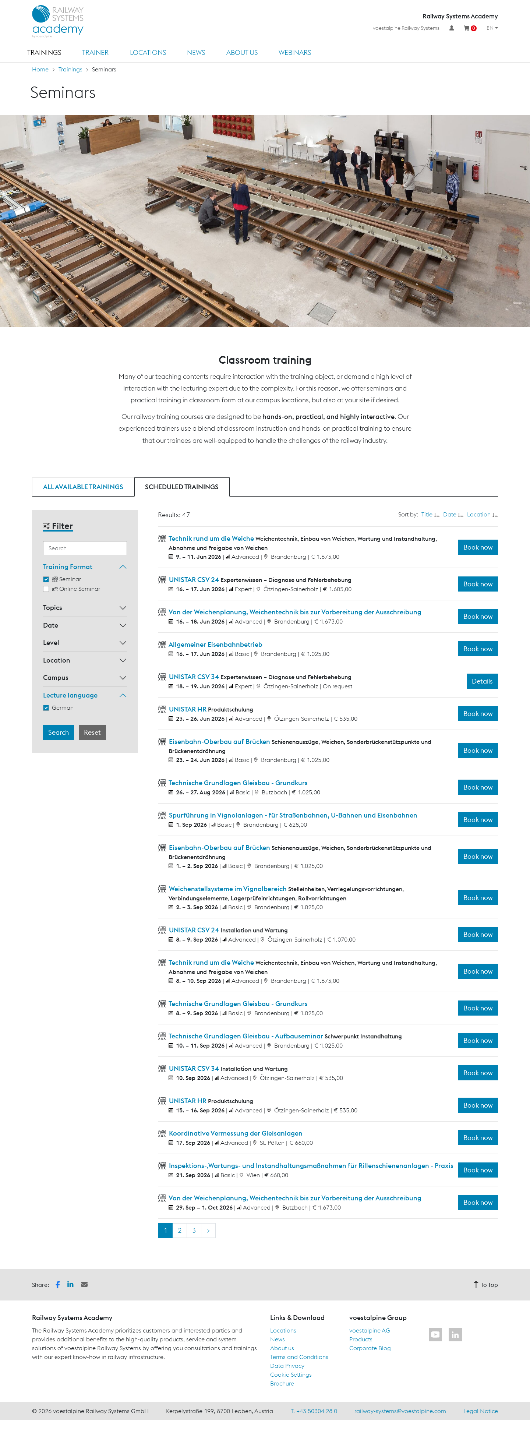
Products (360, 1339)
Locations (148, 52)
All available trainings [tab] (83, 487)
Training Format (67, 566)
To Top (485, 1284)
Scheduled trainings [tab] (182, 487)
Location (56, 660)
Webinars (295, 52)
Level (51, 642)
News (196, 52)
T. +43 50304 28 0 (314, 1411)
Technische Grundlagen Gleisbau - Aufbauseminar (246, 1036)
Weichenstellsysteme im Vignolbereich (227, 889)
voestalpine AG (369, 1330)
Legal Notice (480, 1411)
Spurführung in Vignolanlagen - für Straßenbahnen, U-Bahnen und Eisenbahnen (292, 815)
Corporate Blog (370, 1348)
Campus (55, 677)
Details (482, 681)
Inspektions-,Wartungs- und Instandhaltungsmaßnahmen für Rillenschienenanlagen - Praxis (310, 1165)
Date (50, 625)
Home (40, 69)
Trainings (44, 52)
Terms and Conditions (299, 1356)
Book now (478, 547)
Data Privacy (287, 1365)
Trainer (95, 52)
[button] (58, 1284)
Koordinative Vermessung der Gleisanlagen (235, 1133)
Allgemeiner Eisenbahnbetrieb (214, 644)
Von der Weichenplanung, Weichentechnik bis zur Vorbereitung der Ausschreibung (294, 612)
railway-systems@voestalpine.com (400, 1411)
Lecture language (70, 695)
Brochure (282, 1383)
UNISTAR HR (187, 709)
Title (426, 514)
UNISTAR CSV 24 (193, 579)
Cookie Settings (291, 1374)
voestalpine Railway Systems (406, 28)
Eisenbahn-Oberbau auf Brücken (219, 741)
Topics (52, 607)
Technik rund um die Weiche (211, 538)
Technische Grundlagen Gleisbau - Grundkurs (237, 783)
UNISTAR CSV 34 (193, 677)
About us (242, 52)
